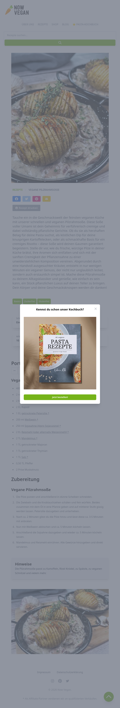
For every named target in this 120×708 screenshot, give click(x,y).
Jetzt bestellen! (60, 397)
